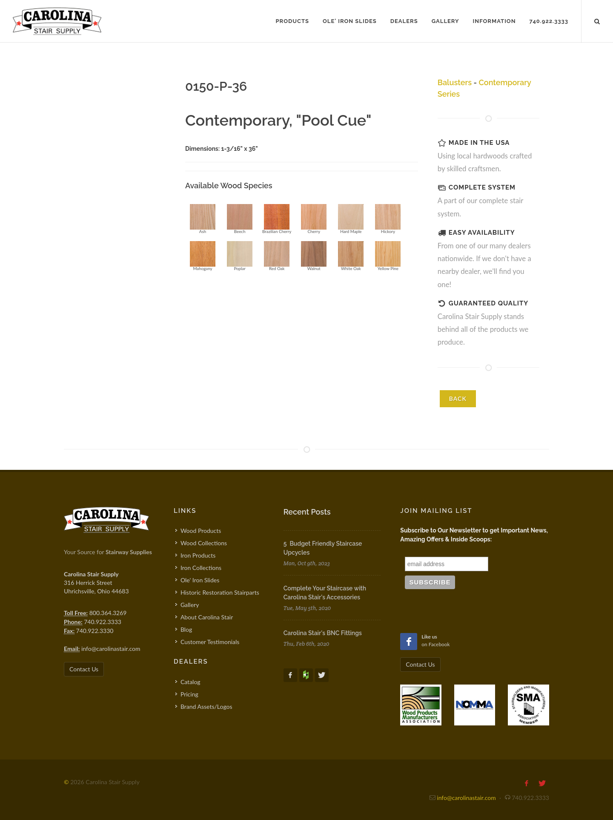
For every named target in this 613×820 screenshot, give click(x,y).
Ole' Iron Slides (199, 580)
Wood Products (200, 530)
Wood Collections (203, 543)
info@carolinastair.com (110, 648)
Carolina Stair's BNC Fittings (323, 633)
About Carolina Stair (206, 617)
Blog (186, 629)
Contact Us (83, 669)
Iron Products (197, 555)
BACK (458, 398)
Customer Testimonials (210, 641)
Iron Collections (200, 567)
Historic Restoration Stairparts (219, 592)
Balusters (455, 82)
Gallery (189, 604)
